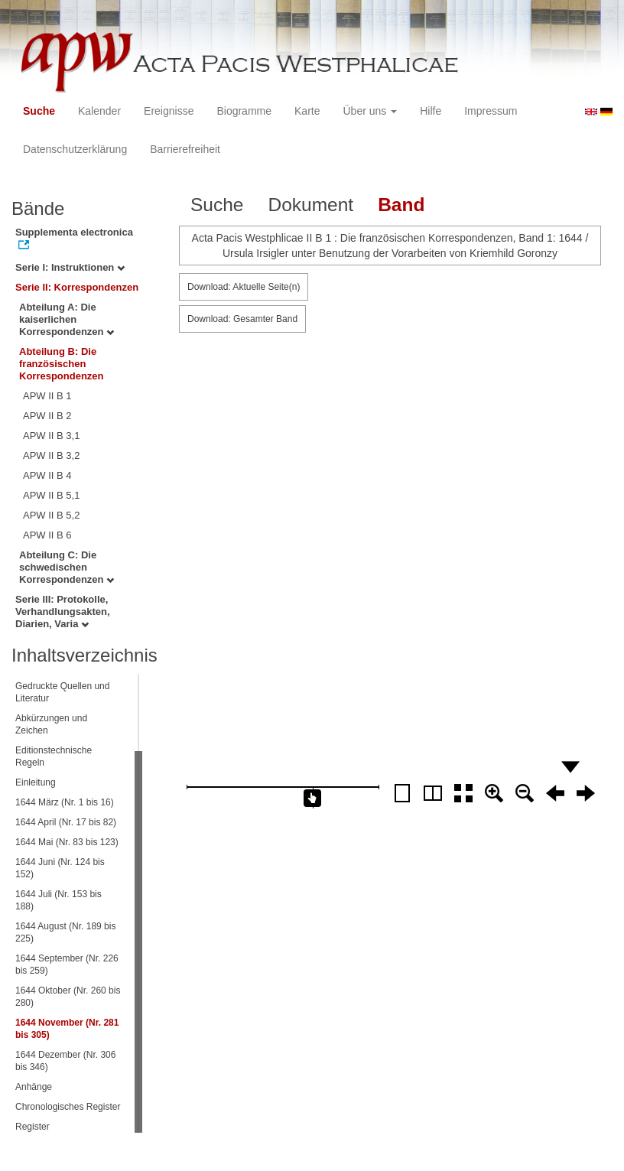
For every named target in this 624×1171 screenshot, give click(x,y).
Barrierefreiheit (185, 149)
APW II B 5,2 (51, 515)
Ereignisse (168, 111)
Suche (39, 111)
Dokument (310, 204)
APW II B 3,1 (51, 435)
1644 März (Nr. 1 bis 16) (64, 802)
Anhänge (33, 1087)
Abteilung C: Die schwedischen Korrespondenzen (66, 567)
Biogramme (243, 111)
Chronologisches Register (67, 1106)
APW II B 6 (47, 535)
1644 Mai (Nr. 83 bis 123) (67, 842)
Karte (307, 111)
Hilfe (430, 111)
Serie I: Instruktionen (70, 267)
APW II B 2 (47, 415)
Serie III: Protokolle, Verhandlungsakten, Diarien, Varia (62, 611)
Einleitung (35, 782)
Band (401, 204)
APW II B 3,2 (51, 455)
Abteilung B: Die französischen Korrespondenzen (61, 364)
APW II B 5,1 (51, 495)
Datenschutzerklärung (75, 149)
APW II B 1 (47, 396)
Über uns (370, 111)
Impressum (490, 111)
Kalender (99, 111)
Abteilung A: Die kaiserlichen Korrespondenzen (66, 319)
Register (32, 1126)
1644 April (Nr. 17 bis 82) (65, 822)
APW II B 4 (47, 475)
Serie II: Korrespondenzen (76, 287)
